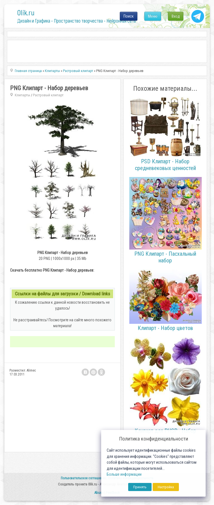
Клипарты (22, 95)
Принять (140, 487)
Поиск (128, 16)
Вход (176, 16)
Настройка (166, 487)
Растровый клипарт (48, 95)
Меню (152, 16)
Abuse (98, 492)
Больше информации (124, 474)
